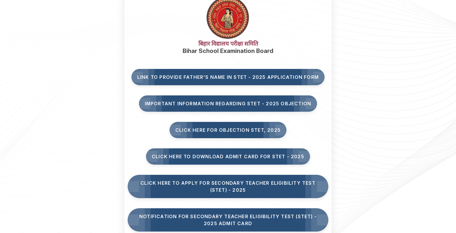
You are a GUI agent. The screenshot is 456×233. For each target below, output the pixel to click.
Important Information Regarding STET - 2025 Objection (228, 103)
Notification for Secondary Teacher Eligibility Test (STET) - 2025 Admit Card (228, 220)
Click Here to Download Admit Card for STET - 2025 (228, 156)
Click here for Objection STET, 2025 (228, 130)
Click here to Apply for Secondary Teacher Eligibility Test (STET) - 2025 (228, 186)
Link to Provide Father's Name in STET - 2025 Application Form (228, 77)
